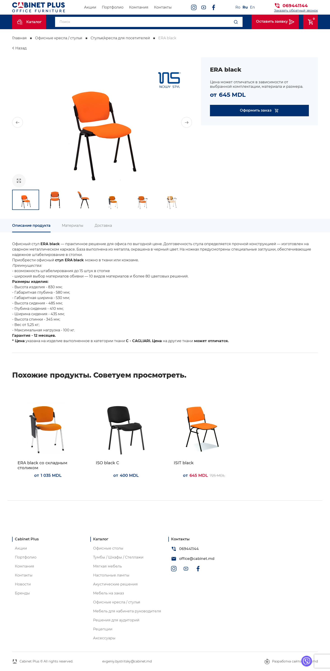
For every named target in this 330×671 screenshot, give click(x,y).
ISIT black (184, 463)
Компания (138, 7)
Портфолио (112, 7)
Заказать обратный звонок (296, 11)
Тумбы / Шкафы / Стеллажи (118, 557)
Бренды (22, 593)
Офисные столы (108, 548)
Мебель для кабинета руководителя (127, 611)
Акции (90, 7)
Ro (237, 7)
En (252, 7)
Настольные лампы (111, 575)
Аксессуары (104, 638)
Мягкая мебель (107, 566)
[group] (102, 122)
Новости (23, 584)
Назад (21, 48)
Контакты (163, 7)
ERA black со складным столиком (42, 465)
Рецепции (102, 629)
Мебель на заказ (108, 593)
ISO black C (107, 463)
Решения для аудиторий (116, 620)
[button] (17, 122)
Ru (245, 7)
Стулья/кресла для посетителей (120, 38)
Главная (19, 38)
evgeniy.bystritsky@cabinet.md (127, 661)
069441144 (295, 5)
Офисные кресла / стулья (58, 38)
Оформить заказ (259, 110)
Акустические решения (115, 584)
